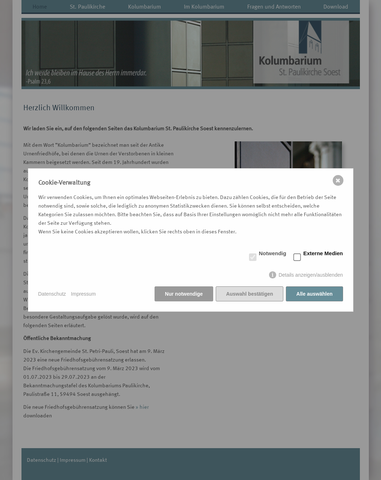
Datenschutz (52, 294)
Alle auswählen (314, 294)
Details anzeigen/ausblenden (311, 275)
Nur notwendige (184, 294)
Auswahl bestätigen (249, 294)
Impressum (83, 294)
